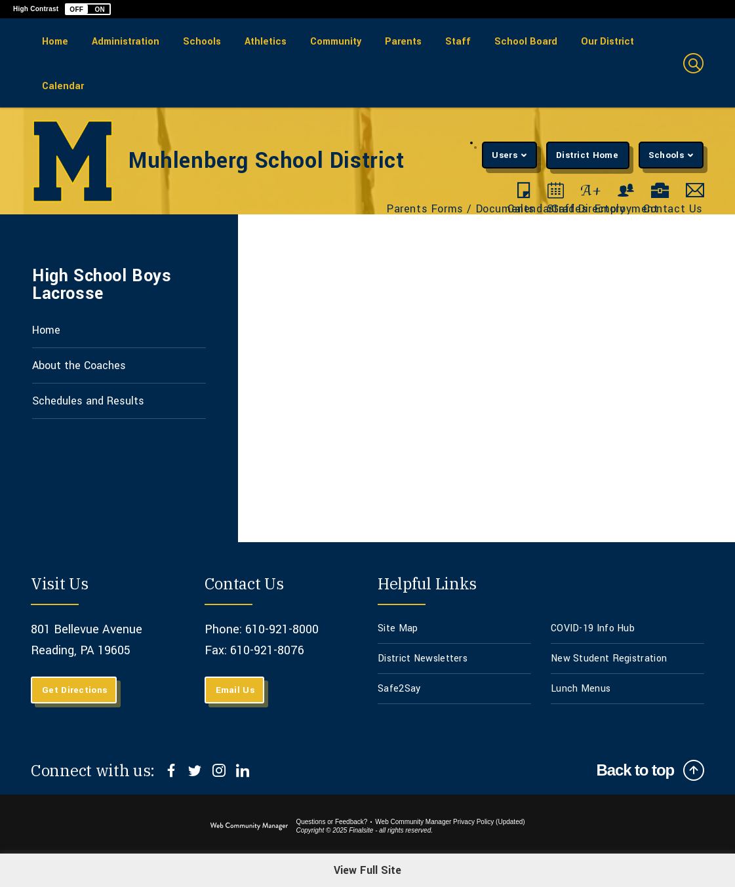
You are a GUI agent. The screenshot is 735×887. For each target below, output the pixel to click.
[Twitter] (195, 770)
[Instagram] (218, 770)
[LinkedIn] (242, 770)
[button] (88, 9)
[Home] (55, 40)
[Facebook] (171, 770)
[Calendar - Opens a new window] (555, 190)
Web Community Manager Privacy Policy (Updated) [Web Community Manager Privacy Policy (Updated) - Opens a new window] (450, 821)
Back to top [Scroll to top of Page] (635, 770)
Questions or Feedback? (331, 821)
